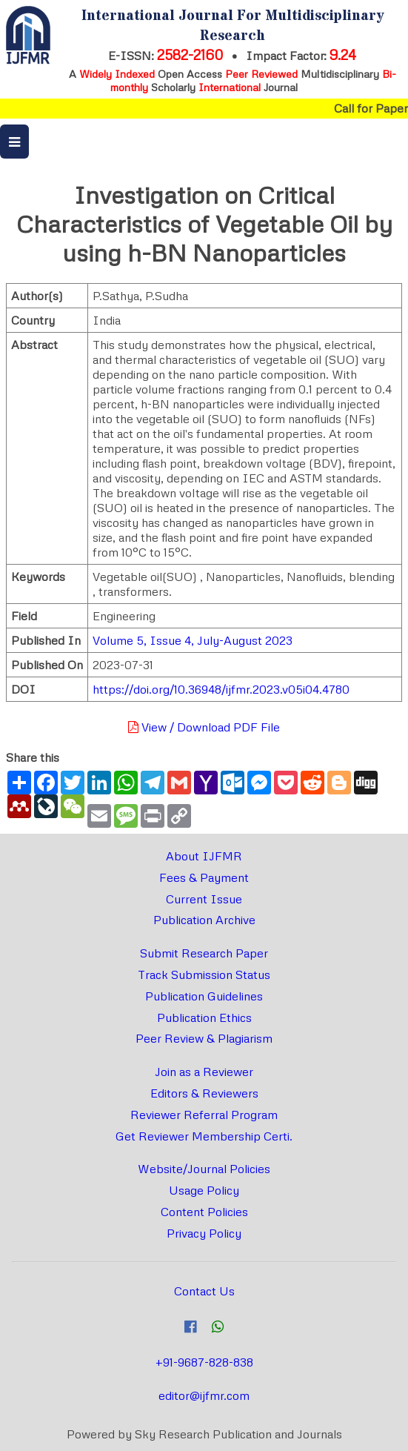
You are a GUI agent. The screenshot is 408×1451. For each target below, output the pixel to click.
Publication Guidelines (204, 996)
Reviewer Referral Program (204, 1114)
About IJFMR (204, 856)
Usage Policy (204, 1190)
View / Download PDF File (204, 727)
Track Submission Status (204, 974)
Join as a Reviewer (204, 1071)
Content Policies (204, 1211)
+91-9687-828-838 (204, 1362)
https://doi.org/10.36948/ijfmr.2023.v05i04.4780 (221, 689)
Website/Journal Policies (204, 1168)
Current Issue (204, 898)
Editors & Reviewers (204, 1093)
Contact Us (204, 1291)
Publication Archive (204, 919)
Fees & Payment (204, 877)
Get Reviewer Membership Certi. (204, 1136)
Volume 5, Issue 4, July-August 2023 (192, 640)
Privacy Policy (204, 1233)
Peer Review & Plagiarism (204, 1038)
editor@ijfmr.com (204, 1395)
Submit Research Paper (204, 953)
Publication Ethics (204, 1017)
